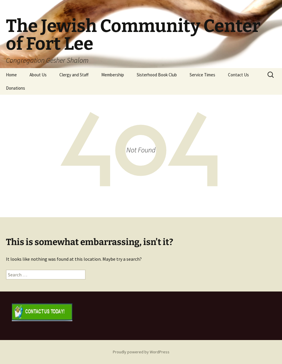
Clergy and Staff (74, 75)
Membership (112, 75)
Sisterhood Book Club (157, 75)
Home (11, 75)
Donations (15, 88)
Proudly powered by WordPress (141, 352)
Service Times (202, 75)
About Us (38, 75)
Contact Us (238, 75)
